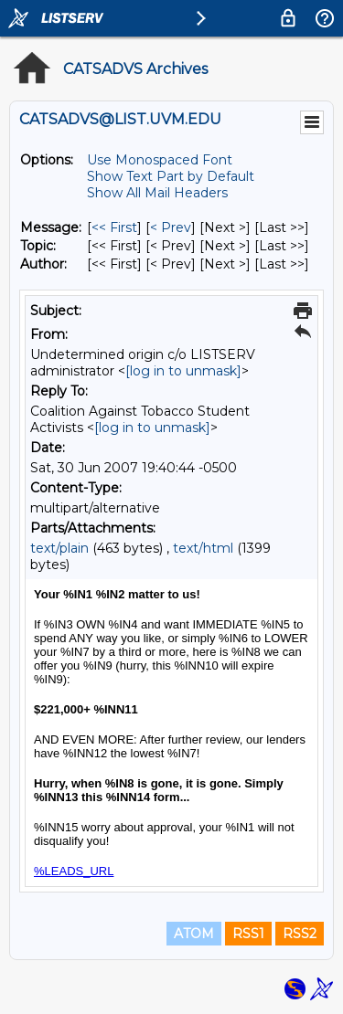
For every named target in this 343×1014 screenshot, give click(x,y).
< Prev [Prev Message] (170, 227)
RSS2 (299, 933)
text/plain (59, 548)
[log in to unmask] (183, 371)
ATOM (194, 933)
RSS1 (248, 933)
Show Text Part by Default (170, 176)
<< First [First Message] (114, 227)
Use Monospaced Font (159, 160)
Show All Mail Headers (157, 193)
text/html (203, 548)
